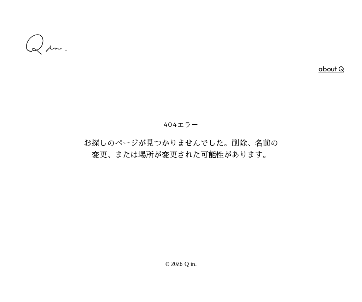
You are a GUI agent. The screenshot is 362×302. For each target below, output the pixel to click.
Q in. (191, 264)
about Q (331, 68)
